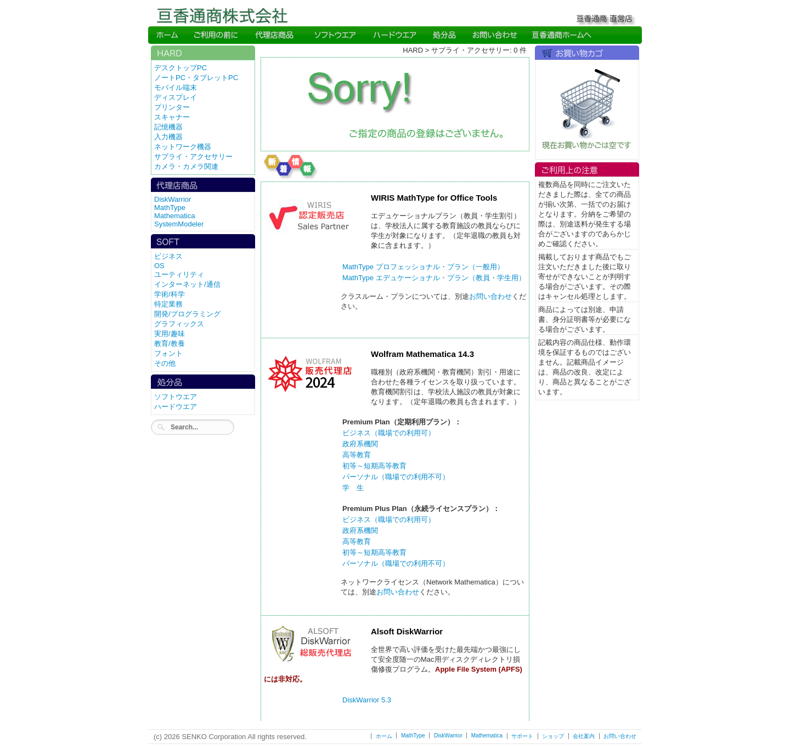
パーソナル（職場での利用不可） (395, 477)
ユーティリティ (179, 274)
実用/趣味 (169, 334)
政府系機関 (360, 444)
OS (159, 266)
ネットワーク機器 (182, 147)
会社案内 (584, 736)
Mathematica (174, 216)
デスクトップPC (180, 68)
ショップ (553, 736)
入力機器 (168, 137)
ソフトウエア (175, 397)
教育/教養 (169, 343)
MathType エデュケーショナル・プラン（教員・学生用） (434, 278)
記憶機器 (168, 127)
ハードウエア (175, 406)
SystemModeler (179, 224)
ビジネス (168, 256)
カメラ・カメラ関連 (186, 166)
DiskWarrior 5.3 (366, 700)
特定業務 (168, 304)
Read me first (217, 35)
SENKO (561, 35)
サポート (522, 736)
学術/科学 (169, 294)
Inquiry (494, 35)
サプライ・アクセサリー (193, 156)
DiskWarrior (172, 199)
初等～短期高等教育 (374, 466)
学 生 (353, 488)
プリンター (172, 107)
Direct (275, 35)
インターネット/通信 (187, 284)
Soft (334, 35)
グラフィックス (179, 324)
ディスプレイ (175, 97)
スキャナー (172, 117)
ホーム (384, 736)
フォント (168, 353)
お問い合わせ (490, 296)
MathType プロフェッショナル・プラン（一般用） (423, 267)
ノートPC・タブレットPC (196, 77)
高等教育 (356, 455)
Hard (395, 35)
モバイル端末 (175, 87)
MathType (169, 207)
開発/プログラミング (187, 314)
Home (167, 35)
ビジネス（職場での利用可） (388, 433)
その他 (165, 363)
